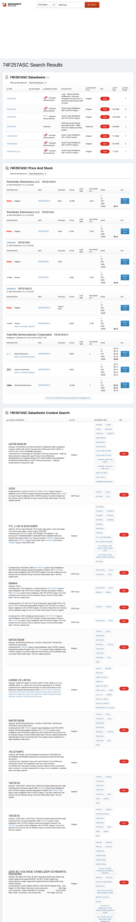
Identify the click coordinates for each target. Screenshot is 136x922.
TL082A (98, 428)
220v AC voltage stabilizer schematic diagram (105, 791)
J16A (97, 623)
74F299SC (99, 500)
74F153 (26, 653)
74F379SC (109, 504)
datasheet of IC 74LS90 (105, 661)
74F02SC (21, 522)
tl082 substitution (103, 450)
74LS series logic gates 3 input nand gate (105, 524)
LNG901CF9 (100, 774)
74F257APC (100, 548)
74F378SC (99, 504)
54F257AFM (100, 612)
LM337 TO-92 (100, 647)
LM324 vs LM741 (101, 465)
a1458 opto (100, 804)
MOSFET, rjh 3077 (102, 814)
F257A (64, 484)
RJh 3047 (108, 797)
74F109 (44, 651)
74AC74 (43, 646)
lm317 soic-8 (100, 469)
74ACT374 (12, 649)
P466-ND (99, 771)
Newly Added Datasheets (24, 913)
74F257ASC (43, 231)
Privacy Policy (41, 913)
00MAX (107, 566)
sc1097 (98, 817)
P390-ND (99, 767)
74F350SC (109, 500)
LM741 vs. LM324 (102, 654)
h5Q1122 (99, 566)
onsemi (11, 242)
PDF (105, 99)
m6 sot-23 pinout (102, 657)
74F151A (57, 651)
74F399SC (109, 507)
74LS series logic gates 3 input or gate (105, 531)
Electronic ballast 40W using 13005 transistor (105, 834)
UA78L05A (107, 428)
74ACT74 (29, 651)
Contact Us (107, 913)
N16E (104, 623)
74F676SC (110, 511)
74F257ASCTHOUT (102, 747)
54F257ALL (111, 612)
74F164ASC (100, 497)
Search (92, 5)
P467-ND (108, 771)
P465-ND (108, 767)
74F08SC (12, 524)
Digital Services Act (93, 913)
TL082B (107, 425)
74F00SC (50, 520)
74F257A (45, 481)
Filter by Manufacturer (18, 83)
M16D (105, 734)
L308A (110, 647)
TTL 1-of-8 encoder (103, 515)
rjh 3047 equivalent (104, 801)
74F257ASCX (44, 201)
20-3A (109, 548)
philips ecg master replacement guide (105, 809)
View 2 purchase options (24, 326)
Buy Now (125, 201)
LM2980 (108, 650)
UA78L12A (99, 432)
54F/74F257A (39, 541)
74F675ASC (100, 511)
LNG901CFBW (100, 782)
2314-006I (99, 486)
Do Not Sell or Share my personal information (66, 913)
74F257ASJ (111, 619)
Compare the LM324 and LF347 (105, 460)
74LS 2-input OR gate (104, 518)
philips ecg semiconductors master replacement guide (105, 824)
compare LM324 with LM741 (105, 455)
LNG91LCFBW (100, 785)
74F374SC (99, 536)
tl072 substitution (103, 446)
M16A (98, 734)
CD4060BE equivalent (104, 472)
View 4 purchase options (24, 372)
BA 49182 (99, 797)
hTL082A (99, 425)
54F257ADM (100, 608)
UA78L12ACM (100, 442)
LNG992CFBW (100, 778)
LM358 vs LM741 (101, 636)
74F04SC (48, 522)
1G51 (107, 486)
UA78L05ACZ (100, 439)
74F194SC (110, 497)
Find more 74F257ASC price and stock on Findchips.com (68, 398)
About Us (117, 913)
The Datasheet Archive (12, 5)
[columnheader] (16, 89)
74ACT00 (57, 646)
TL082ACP (109, 432)
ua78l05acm (100, 435)
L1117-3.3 (99, 650)
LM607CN (99, 639)
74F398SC (99, 507)
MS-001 (98, 738)
